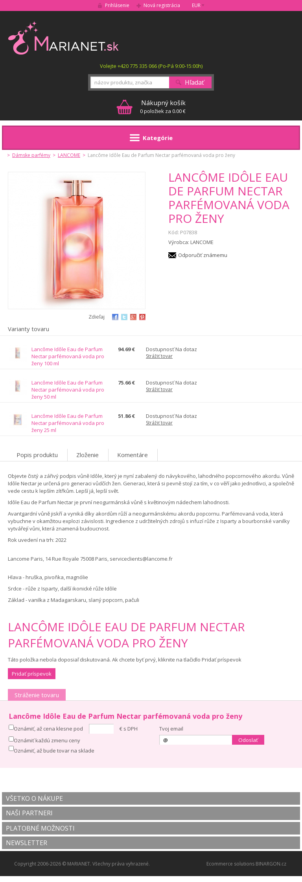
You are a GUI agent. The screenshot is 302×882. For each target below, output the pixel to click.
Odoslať (248, 740)
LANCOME (69, 155)
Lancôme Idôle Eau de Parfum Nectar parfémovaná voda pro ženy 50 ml (67, 389)
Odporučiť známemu (202, 255)
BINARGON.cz (271, 863)
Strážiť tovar (159, 356)
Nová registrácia (162, 5)
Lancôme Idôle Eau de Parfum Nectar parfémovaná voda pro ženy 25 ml (67, 423)
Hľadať (194, 82)
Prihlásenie (117, 5)
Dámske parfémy (31, 155)
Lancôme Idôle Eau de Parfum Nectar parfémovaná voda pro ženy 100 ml (67, 356)
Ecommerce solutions (230, 863)
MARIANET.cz (64, 38)
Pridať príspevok (32, 673)
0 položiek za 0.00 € (163, 106)
